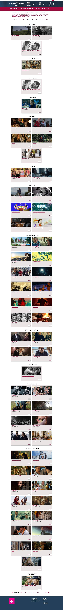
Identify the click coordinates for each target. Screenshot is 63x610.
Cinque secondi (14, 341)
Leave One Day (35, 246)
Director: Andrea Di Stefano (36, 357)
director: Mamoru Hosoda (36, 536)
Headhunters (14, 395)
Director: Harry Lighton (36, 476)
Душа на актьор (36, 35)
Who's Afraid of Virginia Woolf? (28, 376)
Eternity (13, 535)
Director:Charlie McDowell (36, 411)
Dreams (34, 440)
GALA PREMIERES (21, 13)
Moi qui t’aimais (36, 322)
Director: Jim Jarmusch (36, 128)
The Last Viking (15, 410)
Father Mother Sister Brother (38, 127)
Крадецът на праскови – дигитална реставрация (31, 50)
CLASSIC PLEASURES (42, 13)
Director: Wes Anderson (15, 521)
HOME (11, 8)
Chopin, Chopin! (36, 177)
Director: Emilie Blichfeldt (36, 426)
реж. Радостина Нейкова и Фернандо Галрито (39, 228)
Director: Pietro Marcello (36, 342)
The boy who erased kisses (38, 227)
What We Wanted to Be (16, 460)
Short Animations (15, 292)
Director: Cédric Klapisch (15, 277)
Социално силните (15, 35)
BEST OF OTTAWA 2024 (16, 212)
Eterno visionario (15, 356)
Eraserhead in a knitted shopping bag (19, 196)
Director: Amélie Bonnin (36, 247)
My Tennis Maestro (36, 356)
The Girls (13, 425)
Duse (34, 341)
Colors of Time (14, 276)
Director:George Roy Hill (25, 586)
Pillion (34, 475)
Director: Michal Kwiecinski (36, 178)
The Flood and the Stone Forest (39, 212)
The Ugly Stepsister (36, 425)
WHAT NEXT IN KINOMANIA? (35, 601)
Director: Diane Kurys (35, 323)
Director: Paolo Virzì (14, 342)
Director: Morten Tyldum (15, 396)
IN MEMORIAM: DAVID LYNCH (16, 16)
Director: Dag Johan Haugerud (37, 441)
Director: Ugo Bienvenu (15, 247)
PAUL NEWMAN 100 (15, 15)
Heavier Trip (14, 440)
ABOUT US (43, 8)
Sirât (12, 505)
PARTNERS (38, 8)
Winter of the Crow (26, 566)
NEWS (43, 600)
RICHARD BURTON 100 (35, 15)
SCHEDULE (29, 8)
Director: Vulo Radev (25, 51)
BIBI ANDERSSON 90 (25, 16)
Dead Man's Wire (25, 158)
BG (51, 0)
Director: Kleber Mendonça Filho (37, 521)
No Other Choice (36, 460)
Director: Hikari (35, 491)
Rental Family (35, 490)
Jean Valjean (14, 261)
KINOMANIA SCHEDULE (34, 599)
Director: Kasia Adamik (25, 567)
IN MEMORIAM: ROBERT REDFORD (24, 15)
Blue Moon (35, 505)
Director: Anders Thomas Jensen (16, 411)
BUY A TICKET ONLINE (34, 598)
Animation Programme (37, 261)
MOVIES (24, 8)
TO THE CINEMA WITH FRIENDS (43, 14)
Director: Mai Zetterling (15, 426)
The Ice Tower (35, 276)
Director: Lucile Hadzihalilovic (36, 277)
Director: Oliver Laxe (14, 506)
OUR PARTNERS (45, 599)
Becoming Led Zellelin (16, 177)
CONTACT (47, 8)
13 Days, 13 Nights (25, 70)
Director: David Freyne (14, 536)
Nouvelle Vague (14, 322)
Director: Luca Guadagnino (15, 228)
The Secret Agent (36, 520)
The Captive (14, 490)
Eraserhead (35, 196)
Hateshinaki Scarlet (36, 535)
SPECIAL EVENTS (15, 14)
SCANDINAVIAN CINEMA (33, 14)
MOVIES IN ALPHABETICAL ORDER (36, 600)
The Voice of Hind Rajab (16, 475)
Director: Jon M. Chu (14, 128)
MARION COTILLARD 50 (43, 15)
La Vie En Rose (35, 307)
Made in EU (24, 108)
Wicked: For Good (15, 127)
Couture (13, 143)
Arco (12, 246)
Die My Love (35, 551)
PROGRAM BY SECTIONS (17, 8)
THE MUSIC (26, 13)
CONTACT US (44, 598)
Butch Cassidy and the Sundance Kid (29, 585)
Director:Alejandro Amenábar (15, 491)
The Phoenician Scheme (16, 520)
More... (29, 39)
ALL (12, 592)
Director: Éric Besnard (14, 262)
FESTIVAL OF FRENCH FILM (33, 13)
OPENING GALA (14, 13)
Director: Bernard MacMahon (15, 178)
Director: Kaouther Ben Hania (15, 476)
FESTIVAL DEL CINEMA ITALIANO (24, 14)
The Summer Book (36, 410)
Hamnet (34, 143)
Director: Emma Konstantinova (37, 36)
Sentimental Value (36, 395)
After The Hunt (14, 227)
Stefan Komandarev (25, 109)
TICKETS (33, 8)
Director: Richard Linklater (15, 323)
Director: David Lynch (35, 197)
